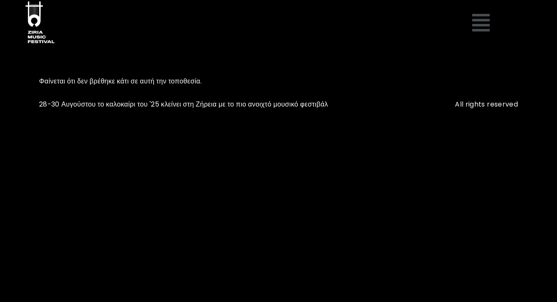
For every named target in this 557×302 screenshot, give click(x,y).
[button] (481, 23)
